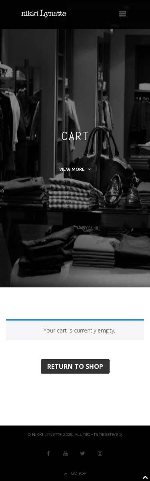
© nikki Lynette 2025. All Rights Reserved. (75, 434)
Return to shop (75, 366)
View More (75, 169)
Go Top (78, 473)
